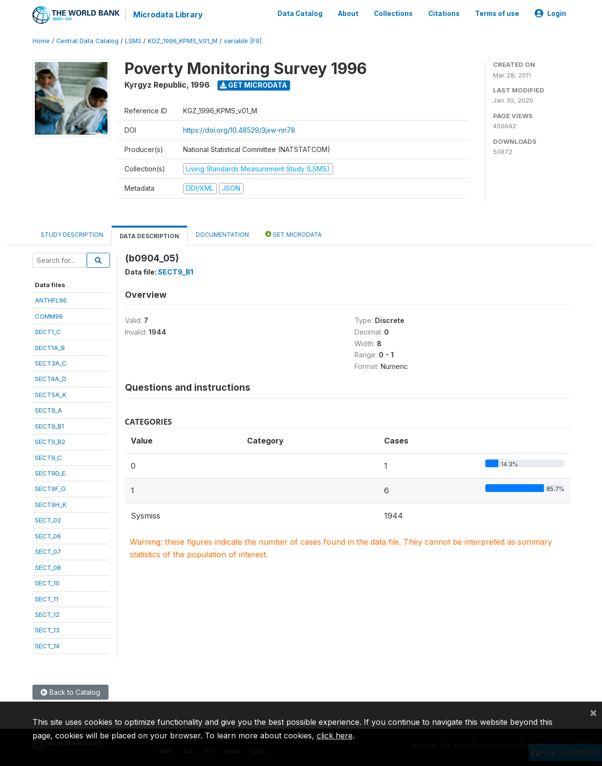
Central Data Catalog (87, 41)
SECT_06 (48, 536)
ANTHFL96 (51, 300)
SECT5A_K (50, 394)
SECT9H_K (50, 504)
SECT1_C (48, 332)
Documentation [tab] (222, 234)
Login (550, 13)
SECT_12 (47, 614)
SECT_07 (48, 551)
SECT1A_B (50, 348)
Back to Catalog (70, 692)
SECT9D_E (50, 473)
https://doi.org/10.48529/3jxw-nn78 (239, 130)
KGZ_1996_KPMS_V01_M (182, 41)
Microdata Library (168, 14)
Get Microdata (253, 85)
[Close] (593, 712)
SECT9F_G (50, 488)
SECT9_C (48, 457)
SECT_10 (47, 583)
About (348, 13)
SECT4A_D (50, 379)
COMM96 (49, 316)
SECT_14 (47, 646)
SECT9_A (48, 410)
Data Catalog (300, 13)
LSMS (133, 41)
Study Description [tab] (72, 234)
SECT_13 (47, 630)
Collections (393, 13)
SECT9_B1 (49, 426)
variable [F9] (243, 41)
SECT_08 (48, 567)
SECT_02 (48, 520)
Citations (444, 13)
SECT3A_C (51, 363)
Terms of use (497, 13)
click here (335, 735)
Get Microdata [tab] (293, 234)
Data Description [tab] (149, 236)
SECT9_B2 (50, 441)
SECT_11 (46, 599)
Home (41, 41)
